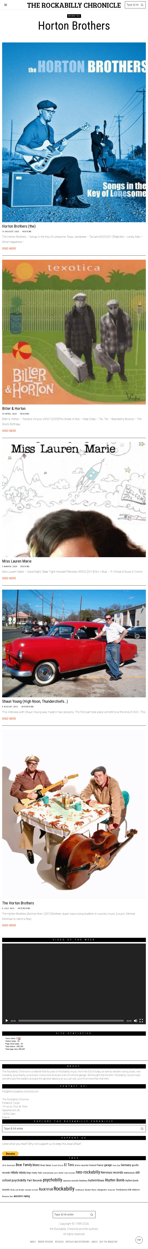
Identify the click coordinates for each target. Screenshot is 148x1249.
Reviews (27, 231)
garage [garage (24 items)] (108, 1165)
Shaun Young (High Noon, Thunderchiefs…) (35, 701)
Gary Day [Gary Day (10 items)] (116, 1165)
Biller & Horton (13, 408)
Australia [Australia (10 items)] (11, 1165)
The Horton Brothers (18, 903)
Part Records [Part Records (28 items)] (34, 1180)
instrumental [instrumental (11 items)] (48, 1173)
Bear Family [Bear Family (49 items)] (24, 1165)
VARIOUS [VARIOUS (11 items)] (136, 1190)
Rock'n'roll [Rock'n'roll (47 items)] (46, 1189)
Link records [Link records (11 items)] (69, 1173)
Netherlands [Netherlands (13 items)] (129, 1172)
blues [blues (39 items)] (36, 1165)
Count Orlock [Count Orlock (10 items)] (57, 1165)
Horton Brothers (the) (19, 226)
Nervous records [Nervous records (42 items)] (112, 1172)
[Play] (7, 1020)
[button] (142, 4)
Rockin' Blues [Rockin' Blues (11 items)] (91, 1190)
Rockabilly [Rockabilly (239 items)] (64, 1189)
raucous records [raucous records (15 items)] (71, 1180)
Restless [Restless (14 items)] (83, 1180)
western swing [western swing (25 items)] (22, 1196)
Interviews (27, 707)
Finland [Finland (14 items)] (92, 1165)
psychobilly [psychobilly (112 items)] (52, 1179)
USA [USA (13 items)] (129, 1189)
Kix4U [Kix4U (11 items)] (61, 1173)
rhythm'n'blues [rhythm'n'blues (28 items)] (96, 1180)
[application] (74, 983)
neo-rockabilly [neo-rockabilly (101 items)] (88, 1172)
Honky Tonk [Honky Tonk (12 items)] (37, 1173)
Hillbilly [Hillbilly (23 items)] (14, 1172)
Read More (9, 248)
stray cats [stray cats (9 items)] (111, 1190)
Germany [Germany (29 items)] (126, 1165)
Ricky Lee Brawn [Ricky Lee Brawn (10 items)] (17, 1190)
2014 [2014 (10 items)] (4, 1165)
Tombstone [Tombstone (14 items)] (121, 1189)
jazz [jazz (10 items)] (56, 1173)
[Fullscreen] (141, 1020)
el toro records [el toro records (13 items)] (81, 1165)
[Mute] (135, 1020)
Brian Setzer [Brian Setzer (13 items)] (45, 1165)
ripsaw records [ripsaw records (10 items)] (31, 1190)
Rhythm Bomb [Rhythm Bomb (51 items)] (114, 1180)
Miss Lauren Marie (17, 561)
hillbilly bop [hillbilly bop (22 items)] (25, 1172)
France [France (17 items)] (100, 1165)
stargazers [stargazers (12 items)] (102, 1190)
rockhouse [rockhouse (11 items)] (79, 1190)
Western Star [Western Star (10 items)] (7, 1196)
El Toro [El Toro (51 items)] (69, 1165)
